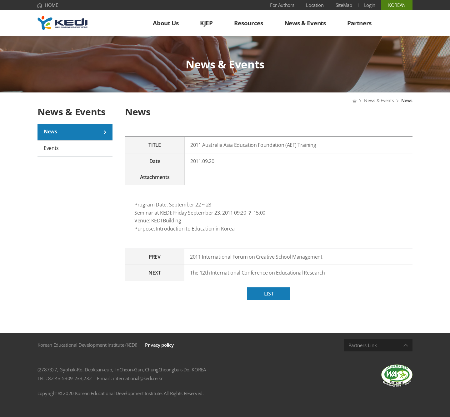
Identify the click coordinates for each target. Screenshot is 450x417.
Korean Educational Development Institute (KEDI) (87, 345)
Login (369, 5)
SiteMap (344, 5)
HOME (51, 5)
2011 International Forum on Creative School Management (256, 256)
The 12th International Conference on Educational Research (257, 272)
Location (314, 5)
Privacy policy (159, 345)
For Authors (282, 5)
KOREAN (397, 5)
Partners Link (362, 345)
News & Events (379, 100)
